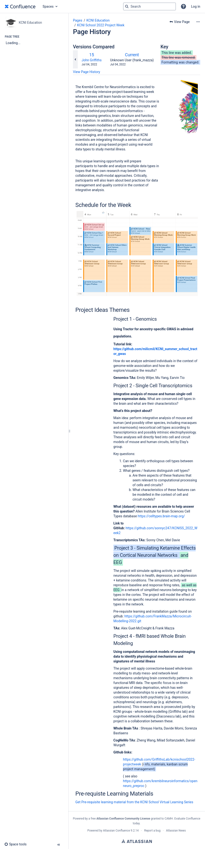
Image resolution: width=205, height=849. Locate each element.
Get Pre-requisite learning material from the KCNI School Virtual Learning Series (134, 802)
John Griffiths (92, 60)
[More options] (198, 21)
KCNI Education (98, 20)
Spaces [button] (48, 6)
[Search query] (149, 6)
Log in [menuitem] (195, 6)
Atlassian (137, 841)
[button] (183, 6)
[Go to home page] (20, 6)
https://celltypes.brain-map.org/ (161, 516)
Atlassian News (176, 830)
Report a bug (152, 830)
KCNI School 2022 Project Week (100, 25)
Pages (77, 20)
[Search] (127, 6)
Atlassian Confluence (116, 830)
